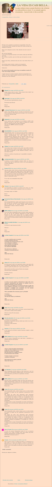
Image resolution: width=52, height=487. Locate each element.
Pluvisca (6, 186)
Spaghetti (6, 119)
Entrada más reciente (8, 480)
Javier (5, 307)
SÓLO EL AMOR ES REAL (10, 222)
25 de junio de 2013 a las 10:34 (19, 429)
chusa (5, 389)
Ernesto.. (6, 439)
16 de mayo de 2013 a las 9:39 (21, 277)
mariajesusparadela (9, 159)
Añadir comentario (6, 449)
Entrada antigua (28, 480)
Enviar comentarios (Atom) (21, 483)
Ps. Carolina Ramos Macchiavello (12, 199)
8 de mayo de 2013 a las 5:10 (17, 98)
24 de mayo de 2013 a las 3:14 (15, 307)
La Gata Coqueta (8, 235)
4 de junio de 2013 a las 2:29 (20, 344)
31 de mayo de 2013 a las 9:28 (19, 336)
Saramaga (6, 98)
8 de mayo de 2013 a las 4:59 (15, 90)
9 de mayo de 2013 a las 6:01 (16, 186)
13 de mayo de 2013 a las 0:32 (21, 235)
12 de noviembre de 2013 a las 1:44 (17, 439)
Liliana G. (6, 262)
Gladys (6, 146)
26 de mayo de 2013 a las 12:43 (22, 318)
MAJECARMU (7, 131)
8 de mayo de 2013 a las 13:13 (21, 159)
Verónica (6, 328)
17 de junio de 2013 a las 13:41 (18, 369)
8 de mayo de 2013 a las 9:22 (17, 119)
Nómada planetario (8, 318)
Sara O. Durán (7, 429)
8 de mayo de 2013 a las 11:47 (15, 146)
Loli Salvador (7, 369)
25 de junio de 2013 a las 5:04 (15, 389)
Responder (7, 94)
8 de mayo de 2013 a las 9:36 (19, 131)
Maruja (6, 90)
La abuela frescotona (9, 110)
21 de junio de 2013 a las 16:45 (19, 378)
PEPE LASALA (7, 210)
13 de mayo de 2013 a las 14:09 (17, 262)
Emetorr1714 (7, 168)
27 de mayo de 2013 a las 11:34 (17, 328)
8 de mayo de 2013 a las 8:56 (22, 110)
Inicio (19, 480)
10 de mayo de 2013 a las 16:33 (20, 210)
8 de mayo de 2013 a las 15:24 (18, 168)
